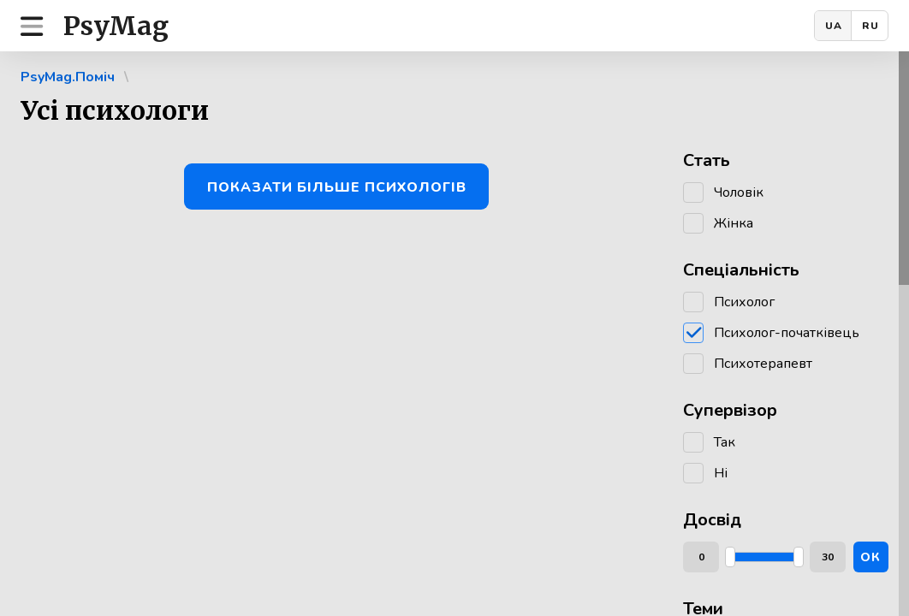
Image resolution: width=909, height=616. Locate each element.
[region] (454, 333)
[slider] (730, 557)
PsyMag (116, 25)
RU (870, 26)
